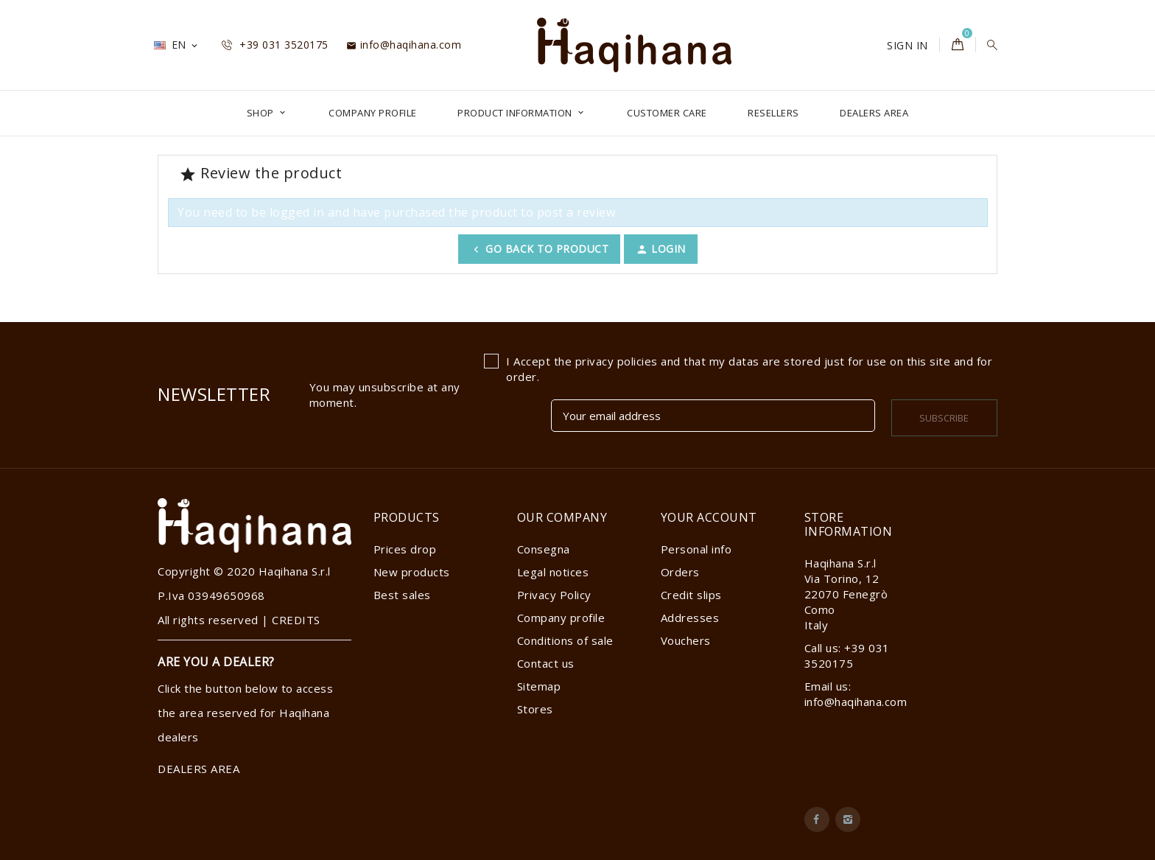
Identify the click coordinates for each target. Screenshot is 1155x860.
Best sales (402, 594)
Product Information (516, 112)
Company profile (373, 112)
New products (411, 571)
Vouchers (686, 640)
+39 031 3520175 (275, 45)
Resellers (773, 112)
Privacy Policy (554, 594)
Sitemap (539, 686)
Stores (535, 709)
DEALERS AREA (874, 112)
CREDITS (296, 619)
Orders (680, 571)
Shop (262, 112)
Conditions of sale (565, 640)
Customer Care (667, 112)
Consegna (543, 549)
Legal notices (553, 571)
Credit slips (691, 594)
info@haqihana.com (403, 45)
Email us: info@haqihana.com (856, 694)
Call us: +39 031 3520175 (847, 655)
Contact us (546, 663)
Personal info (696, 549)
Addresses (690, 617)
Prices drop (405, 549)
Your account (709, 517)
